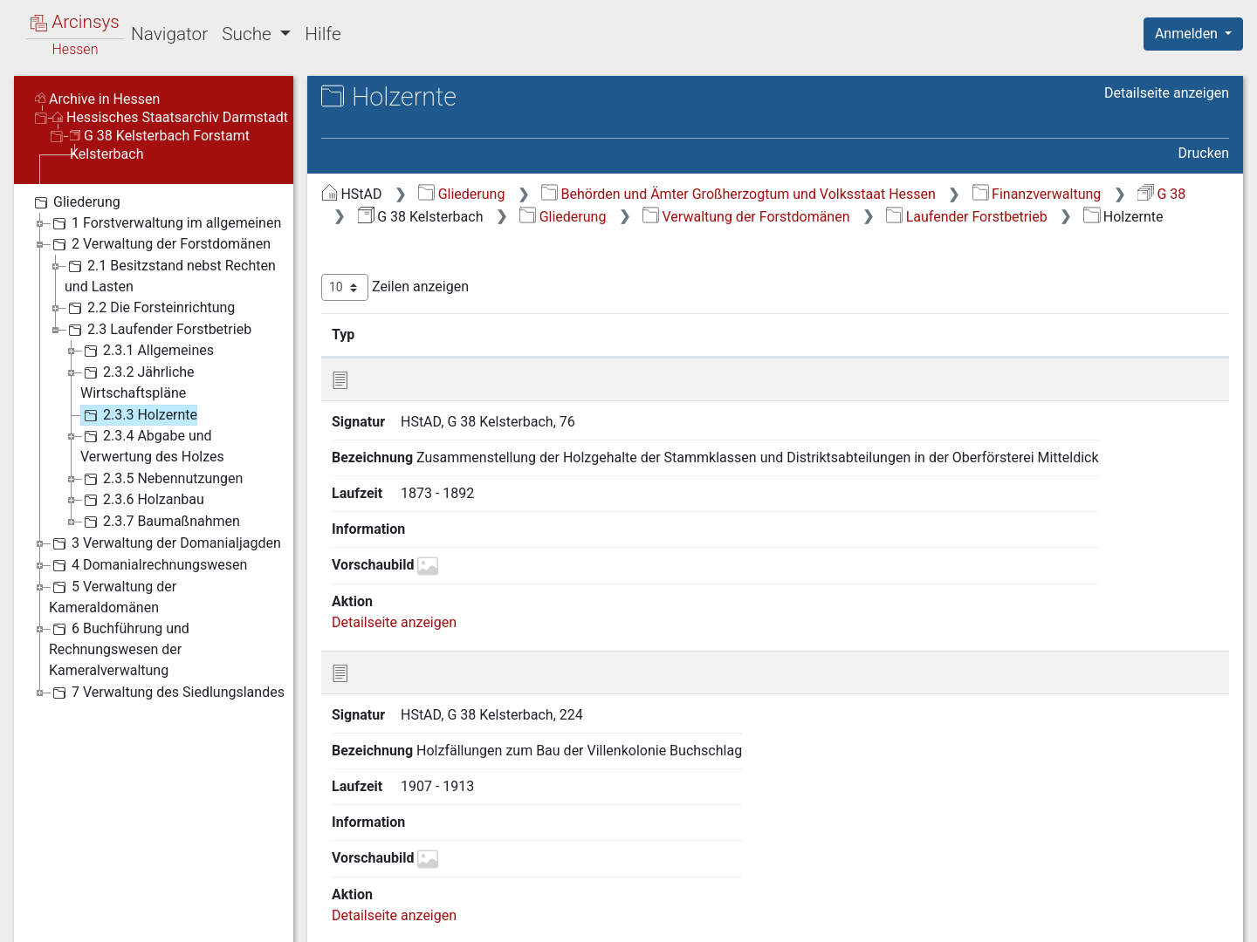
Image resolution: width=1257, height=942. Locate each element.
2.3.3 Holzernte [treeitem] (138, 415)
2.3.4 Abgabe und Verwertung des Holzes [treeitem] (152, 445)
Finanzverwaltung (1037, 194)
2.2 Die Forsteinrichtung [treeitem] (150, 307)
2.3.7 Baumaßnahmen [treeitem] (160, 521)
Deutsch (105, 906)
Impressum (1199, 918)
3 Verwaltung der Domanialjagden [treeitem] (165, 543)
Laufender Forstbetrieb (966, 216)
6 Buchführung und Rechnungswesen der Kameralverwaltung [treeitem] (119, 648)
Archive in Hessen (97, 99)
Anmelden (1188, 33)
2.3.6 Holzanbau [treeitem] (142, 499)
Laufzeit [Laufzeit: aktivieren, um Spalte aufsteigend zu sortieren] (840, 334)
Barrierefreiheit (1070, 918)
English (40, 906)
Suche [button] (249, 34)
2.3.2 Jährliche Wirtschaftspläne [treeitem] (137, 381)
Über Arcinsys (806, 918)
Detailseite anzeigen (1166, 93)
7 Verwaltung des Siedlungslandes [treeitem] (167, 692)
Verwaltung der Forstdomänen (745, 216)
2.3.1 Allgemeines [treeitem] (147, 350)
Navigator (169, 34)
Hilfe (322, 34)
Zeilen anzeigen (395, 287)
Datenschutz (936, 918)
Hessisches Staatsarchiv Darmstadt (170, 117)
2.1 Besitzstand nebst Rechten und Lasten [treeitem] (170, 275)
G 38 (1161, 194)
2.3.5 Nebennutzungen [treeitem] (161, 478)
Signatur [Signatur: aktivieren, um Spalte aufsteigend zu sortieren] (423, 334)
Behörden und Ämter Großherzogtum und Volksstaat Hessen (738, 194)
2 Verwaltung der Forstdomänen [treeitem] (160, 244)
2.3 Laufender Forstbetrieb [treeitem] (158, 329)
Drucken (1203, 153)
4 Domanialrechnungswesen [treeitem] (148, 565)
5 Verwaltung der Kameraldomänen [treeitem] (112, 596)
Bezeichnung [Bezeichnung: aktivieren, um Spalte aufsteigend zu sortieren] (567, 334)
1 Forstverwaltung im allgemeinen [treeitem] (165, 223)
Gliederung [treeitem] (75, 202)
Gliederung (461, 194)
